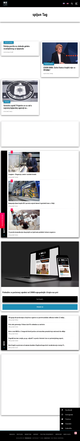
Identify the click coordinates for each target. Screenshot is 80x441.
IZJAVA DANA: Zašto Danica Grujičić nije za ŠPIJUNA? (59, 68)
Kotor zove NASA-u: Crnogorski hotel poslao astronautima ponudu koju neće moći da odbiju (36, 331)
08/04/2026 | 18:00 (13, 320)
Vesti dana (8, 42)
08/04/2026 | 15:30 (13, 347)
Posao (7, 101)
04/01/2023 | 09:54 (48, 73)
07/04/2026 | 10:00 (13, 177)
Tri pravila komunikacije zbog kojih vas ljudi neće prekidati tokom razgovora (31, 232)
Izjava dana (49, 64)
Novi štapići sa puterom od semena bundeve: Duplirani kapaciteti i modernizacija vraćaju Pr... (36, 345)
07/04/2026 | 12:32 (13, 206)
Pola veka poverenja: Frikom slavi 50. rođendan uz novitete (26, 324)
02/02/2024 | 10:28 (8, 52)
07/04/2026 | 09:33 (13, 235)
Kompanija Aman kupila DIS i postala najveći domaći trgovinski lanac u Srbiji (31, 203)
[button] (70, 410)
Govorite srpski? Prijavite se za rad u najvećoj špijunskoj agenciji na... (18, 106)
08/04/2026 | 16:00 (13, 340)
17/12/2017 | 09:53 (8, 111)
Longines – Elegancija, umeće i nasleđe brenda (22, 174)
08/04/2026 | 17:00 (13, 327)
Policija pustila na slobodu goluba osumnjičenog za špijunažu (17, 47)
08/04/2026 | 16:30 (13, 333)
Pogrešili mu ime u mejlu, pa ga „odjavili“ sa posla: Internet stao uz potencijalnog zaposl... (36, 338)
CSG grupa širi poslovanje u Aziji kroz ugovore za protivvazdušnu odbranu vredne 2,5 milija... (36, 317)
